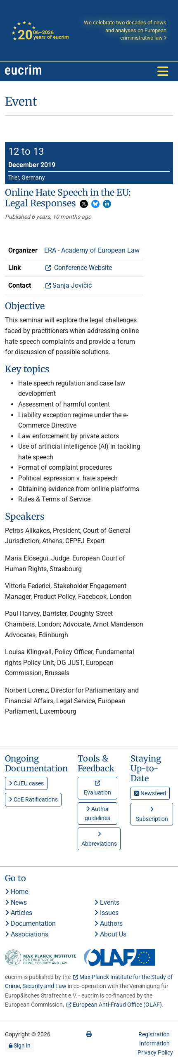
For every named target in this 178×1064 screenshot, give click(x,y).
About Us (110, 934)
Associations (26, 934)
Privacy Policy (155, 1052)
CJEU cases (26, 783)
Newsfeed (150, 793)
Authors (108, 923)
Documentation (30, 923)
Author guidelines (97, 813)
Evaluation (97, 789)
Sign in (20, 1045)
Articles (18, 913)
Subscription (152, 814)
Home (16, 892)
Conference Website (82, 268)
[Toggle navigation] (162, 71)
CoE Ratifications (33, 799)
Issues (106, 913)
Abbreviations (99, 838)
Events (106, 902)
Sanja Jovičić (72, 285)
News (16, 902)
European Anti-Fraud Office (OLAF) (117, 1004)
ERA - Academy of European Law (92, 250)
